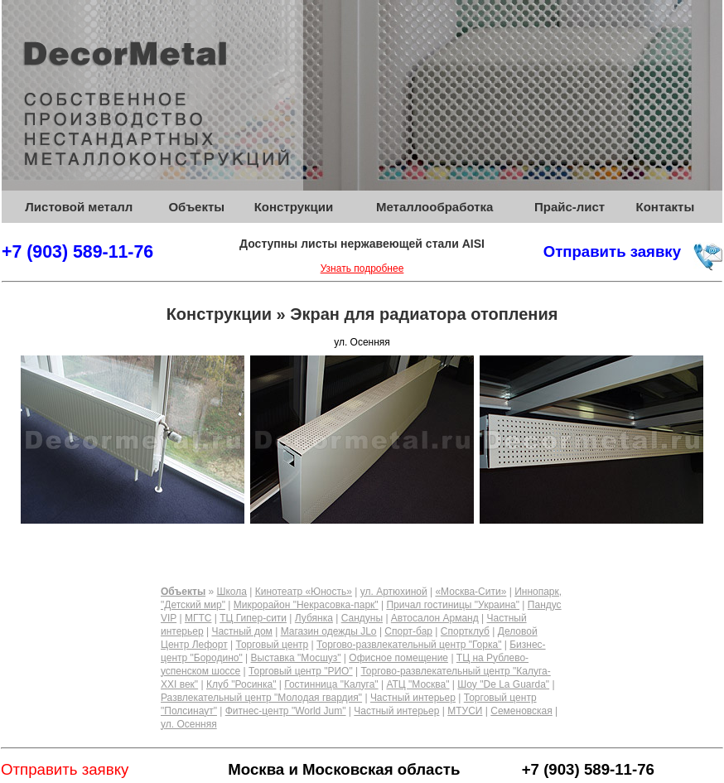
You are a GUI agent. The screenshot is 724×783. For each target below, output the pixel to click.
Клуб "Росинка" (241, 684)
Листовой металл (79, 207)
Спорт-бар (408, 631)
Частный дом (241, 631)
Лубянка (314, 618)
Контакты (665, 207)
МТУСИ (464, 711)
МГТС (198, 618)
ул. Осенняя (189, 724)
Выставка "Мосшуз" (296, 658)
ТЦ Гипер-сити (253, 618)
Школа (231, 591)
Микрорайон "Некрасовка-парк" (306, 605)
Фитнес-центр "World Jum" (285, 711)
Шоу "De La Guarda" (503, 684)
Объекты (196, 207)
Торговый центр (271, 644)
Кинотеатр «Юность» (303, 591)
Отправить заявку (612, 251)
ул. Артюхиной (393, 591)
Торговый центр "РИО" (301, 671)
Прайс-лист (569, 207)
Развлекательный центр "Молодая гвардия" (261, 697)
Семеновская (521, 711)
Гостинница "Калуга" (331, 684)
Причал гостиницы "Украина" (452, 605)
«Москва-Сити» (470, 591)
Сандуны (362, 618)
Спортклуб (465, 631)
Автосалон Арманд (435, 618)
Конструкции (294, 207)
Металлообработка (435, 207)
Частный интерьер (413, 697)
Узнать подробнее (362, 268)
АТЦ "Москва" (417, 684)
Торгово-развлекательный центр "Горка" (408, 644)
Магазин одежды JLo (329, 631)
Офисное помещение (398, 658)
